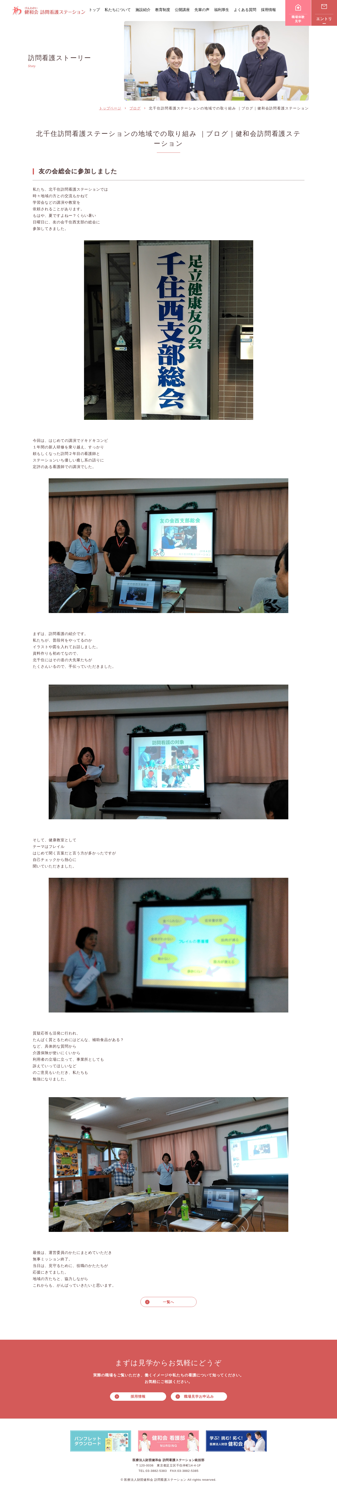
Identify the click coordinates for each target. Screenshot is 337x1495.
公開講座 (182, 10)
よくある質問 (245, 10)
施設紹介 (143, 10)
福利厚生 (221, 10)
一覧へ (168, 1302)
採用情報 (268, 10)
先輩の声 (201, 10)
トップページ (110, 108)
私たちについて (118, 10)
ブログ (135, 108)
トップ (94, 10)
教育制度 (162, 10)
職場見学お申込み (199, 1397)
